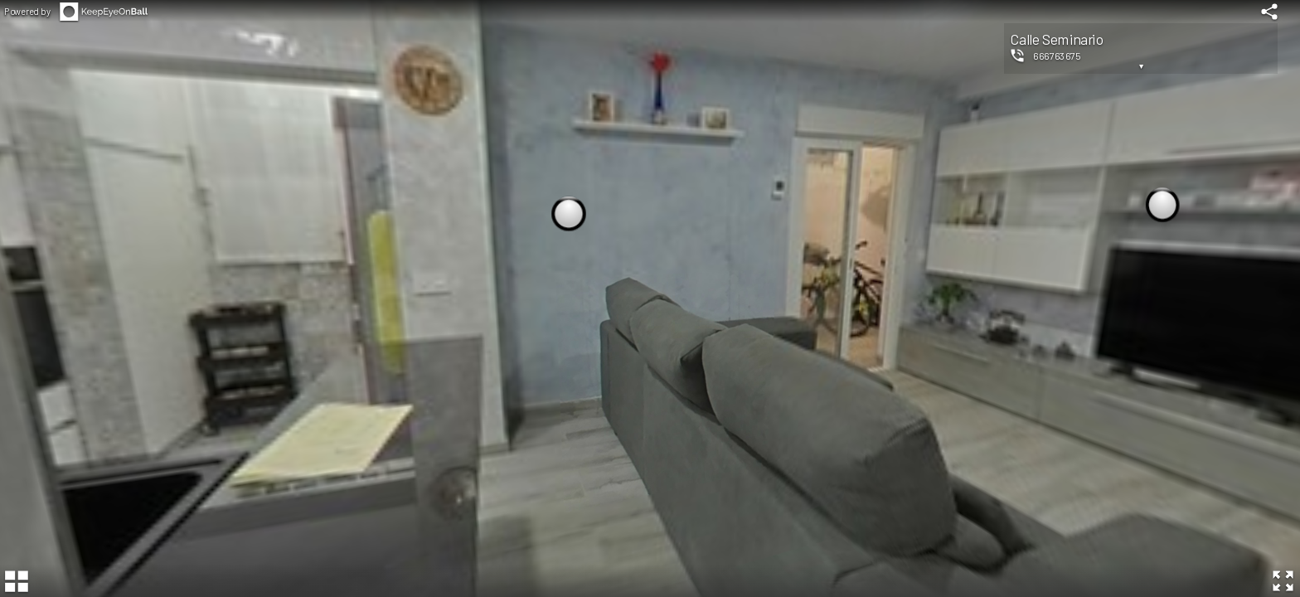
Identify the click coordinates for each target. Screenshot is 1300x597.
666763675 (1056, 55)
